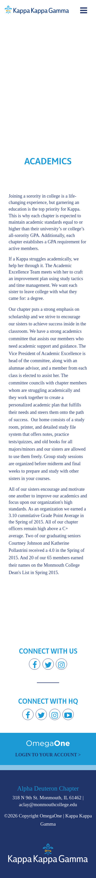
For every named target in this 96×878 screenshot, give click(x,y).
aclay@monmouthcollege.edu (48, 804)
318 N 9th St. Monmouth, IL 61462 (46, 797)
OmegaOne (51, 815)
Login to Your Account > (48, 754)
